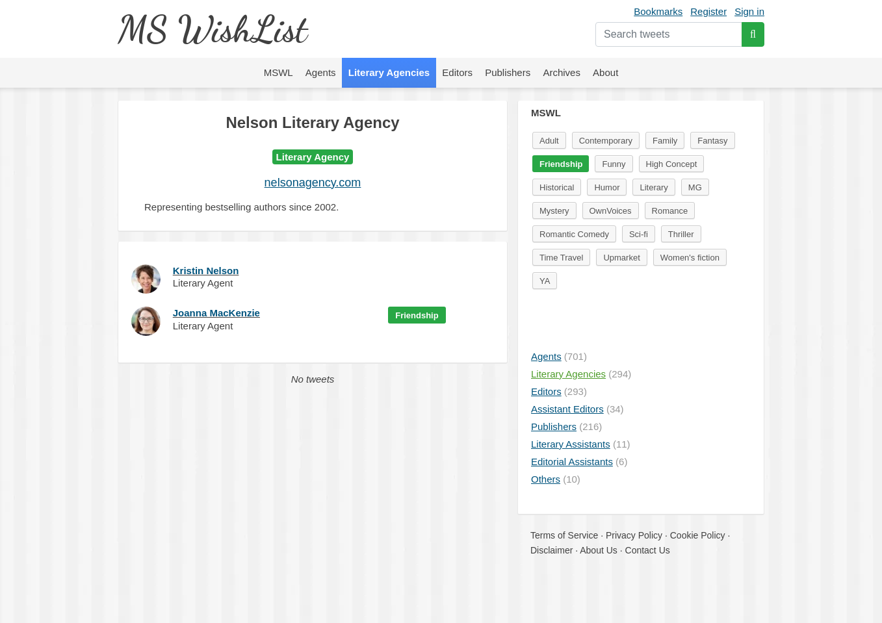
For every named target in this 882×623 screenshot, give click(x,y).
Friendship (416, 315)
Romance (670, 211)
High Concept (671, 164)
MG (695, 187)
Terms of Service (564, 535)
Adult (549, 141)
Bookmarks (658, 11)
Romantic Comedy (574, 234)
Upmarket (621, 257)
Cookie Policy (697, 535)
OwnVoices (611, 211)
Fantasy (712, 141)
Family (665, 141)
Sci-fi (638, 234)
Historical (556, 187)
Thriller (681, 234)
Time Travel (561, 257)
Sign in (749, 11)
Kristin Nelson (206, 270)
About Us (598, 550)
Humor (606, 187)
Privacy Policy (634, 535)
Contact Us (647, 550)
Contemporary (605, 141)
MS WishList (212, 28)
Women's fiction (690, 257)
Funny (613, 164)
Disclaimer (551, 550)
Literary (654, 187)
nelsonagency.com (313, 182)
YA (544, 281)
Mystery (554, 211)
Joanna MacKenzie (216, 312)
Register (708, 11)
